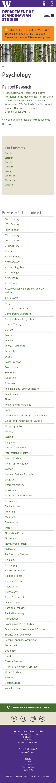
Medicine (10, 511)
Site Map (28, 764)
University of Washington (23, 776)
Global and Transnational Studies (23, 420)
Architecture (12, 277)
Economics (11, 372)
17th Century (12, 224)
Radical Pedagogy (14, 613)
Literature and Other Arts (19, 495)
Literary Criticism (14, 485)
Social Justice (12, 645)
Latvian (8, 171)
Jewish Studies (13, 458)
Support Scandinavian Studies (28, 708)
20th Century (12, 240)
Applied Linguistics (15, 267)
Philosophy (11, 565)
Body (8, 303)
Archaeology (12, 272)
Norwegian (10, 180)
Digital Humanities (15, 345)
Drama (8, 356)
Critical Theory (13, 324)
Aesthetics (10, 251)
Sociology (10, 650)
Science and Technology (18, 634)
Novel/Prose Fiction (16, 543)
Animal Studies (13, 256)
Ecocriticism (11, 367)
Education (10, 378)
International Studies (16, 452)
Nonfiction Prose (14, 533)
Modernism (11, 522)
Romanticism (12, 618)
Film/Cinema (12, 394)
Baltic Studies (12, 297)
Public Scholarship (15, 597)
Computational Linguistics (19, 319)
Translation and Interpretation (22, 666)
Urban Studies (13, 672)
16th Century (12, 219)
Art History (11, 283)
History (9, 431)
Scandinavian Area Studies (19, 624)
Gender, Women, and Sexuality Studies (26, 415)
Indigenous (11, 442)
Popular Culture (14, 581)
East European (13, 362)
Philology (10, 559)
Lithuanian (10, 175)
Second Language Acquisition (21, 640)
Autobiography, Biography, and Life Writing (25, 290)
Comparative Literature (18, 313)
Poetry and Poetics (15, 570)
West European (13, 688)
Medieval (10, 517)
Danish (8, 153)
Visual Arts (11, 677)
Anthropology (12, 262)
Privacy (28, 758)
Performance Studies (16, 554)
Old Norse (10, 549)
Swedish (9, 184)
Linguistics (11, 479)
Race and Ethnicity (15, 607)
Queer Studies (13, 602)
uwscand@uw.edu (29, 37)
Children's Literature (16, 308)
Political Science (13, 575)
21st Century (12, 245)
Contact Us (28, 770)
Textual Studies (13, 661)
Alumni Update (28, 767)
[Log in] (44, 3)
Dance (8, 335)
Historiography (13, 426)
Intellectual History (15, 447)
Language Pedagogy (16, 463)
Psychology (11, 592)
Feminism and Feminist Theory (22, 388)
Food (7, 410)
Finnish (8, 162)
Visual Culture (12, 682)
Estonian (9, 157)
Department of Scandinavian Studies (18, 15)
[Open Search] (52, 3)
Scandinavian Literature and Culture (25, 629)
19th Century (12, 235)
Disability (10, 351)
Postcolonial (12, 586)
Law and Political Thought (19, 474)
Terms (28, 761)
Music (8, 527)
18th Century (12, 229)
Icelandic (9, 166)
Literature (10, 490)
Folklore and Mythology (18, 404)
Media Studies (12, 506)
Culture (9, 329)
